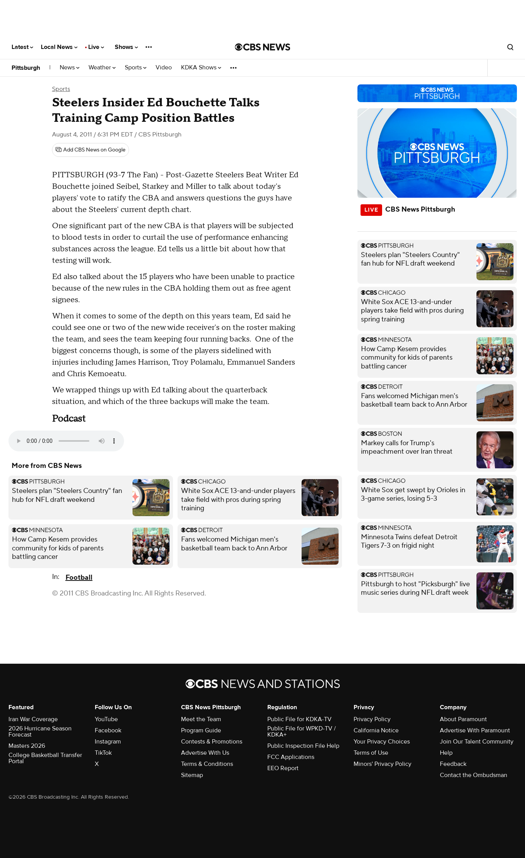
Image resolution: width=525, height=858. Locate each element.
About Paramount (463, 719)
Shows (126, 47)
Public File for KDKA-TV (299, 719)
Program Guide (201, 730)
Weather (102, 67)
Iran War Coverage (33, 719)
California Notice (376, 730)
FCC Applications (290, 757)
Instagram (108, 742)
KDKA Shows (201, 67)
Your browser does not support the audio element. (66, 441)
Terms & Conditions (207, 764)
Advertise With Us (205, 753)
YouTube (106, 719)
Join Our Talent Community (476, 742)
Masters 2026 (26, 746)
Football (78, 577)
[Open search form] (510, 47)
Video (164, 67)
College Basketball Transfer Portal (45, 758)
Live (96, 47)
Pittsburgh (26, 68)
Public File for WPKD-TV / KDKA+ (301, 731)
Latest (22, 47)
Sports (135, 67)
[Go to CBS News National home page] (262, 47)
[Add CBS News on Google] (90, 150)
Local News (59, 47)
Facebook (108, 730)
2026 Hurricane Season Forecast (40, 731)
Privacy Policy (372, 719)
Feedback (453, 764)
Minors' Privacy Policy (382, 764)
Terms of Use (371, 753)
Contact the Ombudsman (473, 775)
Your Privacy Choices (382, 742)
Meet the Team (201, 719)
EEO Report (283, 768)
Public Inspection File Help (303, 746)
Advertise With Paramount (475, 730)
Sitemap (192, 775)
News (69, 67)
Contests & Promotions (211, 742)
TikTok (103, 753)
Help (446, 753)
